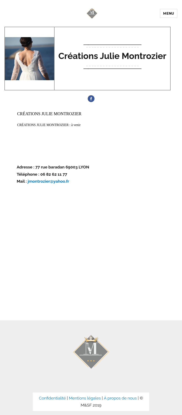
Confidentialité (52, 398)
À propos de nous (120, 398)
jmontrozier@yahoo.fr (48, 181)
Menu (168, 13)
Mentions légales (85, 398)
